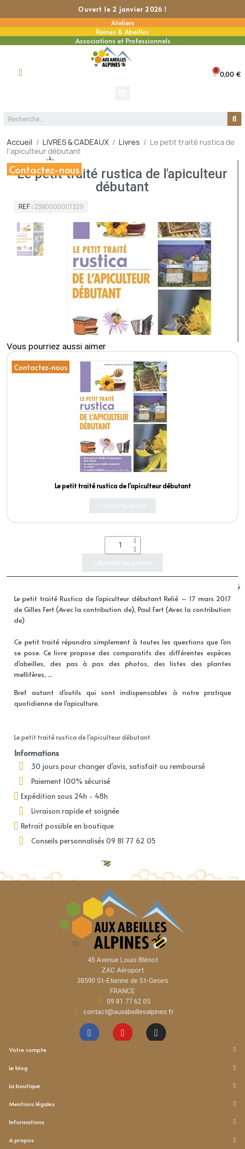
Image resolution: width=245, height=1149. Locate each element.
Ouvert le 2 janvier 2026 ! (122, 9)
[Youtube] (123, 1033)
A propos (122, 1140)
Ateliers (122, 22)
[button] (227, 74)
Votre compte (122, 1050)
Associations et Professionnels (123, 40)
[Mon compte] (21, 73)
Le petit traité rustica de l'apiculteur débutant (123, 486)
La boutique (122, 1086)
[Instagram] (156, 1033)
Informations (122, 1122)
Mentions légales (122, 1104)
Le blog (122, 1068)
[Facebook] (89, 1033)
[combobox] (112, 119)
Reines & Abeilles (122, 31)
